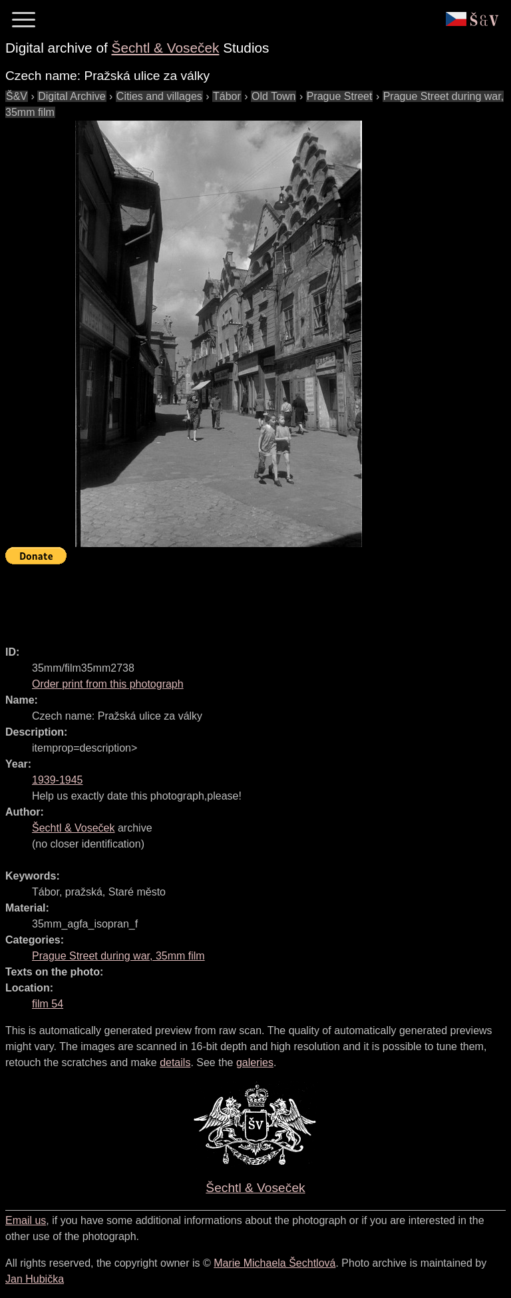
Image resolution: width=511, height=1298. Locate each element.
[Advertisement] (247, 599)
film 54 (47, 1003)
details (175, 1062)
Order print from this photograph (108, 684)
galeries (254, 1062)
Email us (25, 1220)
